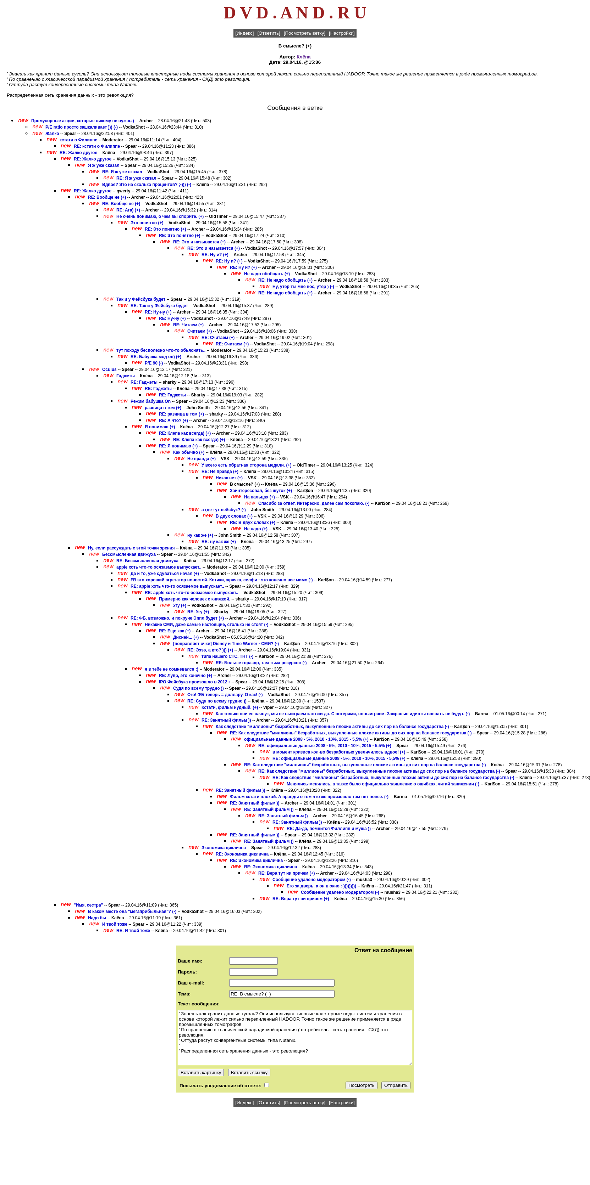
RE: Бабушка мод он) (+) (156, 356)
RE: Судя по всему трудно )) (217, 701)
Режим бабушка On (151, 401)
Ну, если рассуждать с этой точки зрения (131, 548)
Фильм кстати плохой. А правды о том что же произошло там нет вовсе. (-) (309, 796)
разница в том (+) (163, 407)
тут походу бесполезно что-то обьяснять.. (160, 350)
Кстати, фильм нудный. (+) (230, 707)
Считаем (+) (199, 331)
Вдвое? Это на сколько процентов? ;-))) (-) (146, 184)
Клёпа (303, 57)
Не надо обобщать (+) (267, 273)
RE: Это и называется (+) (199, 241)
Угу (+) (179, 605)
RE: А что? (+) (173, 420)
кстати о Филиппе (78, 139)
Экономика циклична (224, 847)
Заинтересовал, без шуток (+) (261, 490)
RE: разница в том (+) (181, 414)
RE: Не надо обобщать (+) (285, 280)
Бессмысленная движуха (129, 554)
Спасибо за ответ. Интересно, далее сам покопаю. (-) (314, 503)
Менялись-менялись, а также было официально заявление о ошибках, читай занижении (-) (383, 783)
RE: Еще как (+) (175, 630)
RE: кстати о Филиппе (97, 146)
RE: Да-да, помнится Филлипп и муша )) (329, 828)
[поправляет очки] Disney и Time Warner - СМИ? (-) (226, 643)
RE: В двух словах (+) (252, 522)
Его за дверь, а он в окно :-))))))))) (321, 886)
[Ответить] (268, 33)
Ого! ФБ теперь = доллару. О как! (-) (225, 694)
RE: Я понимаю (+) (178, 446)
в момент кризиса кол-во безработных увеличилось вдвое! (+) (338, 752)
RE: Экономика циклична (242, 854)
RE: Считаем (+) (218, 337)
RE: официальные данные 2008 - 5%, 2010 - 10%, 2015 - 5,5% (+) (324, 745)
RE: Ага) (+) (128, 210)
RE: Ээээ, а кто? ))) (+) (210, 650)
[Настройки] (342, 33)
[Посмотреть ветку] (304, 33)
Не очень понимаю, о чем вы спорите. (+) (160, 216)
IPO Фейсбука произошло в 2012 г (194, 681)
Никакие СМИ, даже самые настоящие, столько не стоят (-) (206, 624)
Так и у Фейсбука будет (140, 299)
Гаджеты (125, 375)
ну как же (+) (200, 535)
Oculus (109, 369)
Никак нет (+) (229, 477)
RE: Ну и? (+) (215, 254)
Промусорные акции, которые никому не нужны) (82, 120)
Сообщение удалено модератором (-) (311, 879)
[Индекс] (244, 33)
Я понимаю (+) (160, 426)
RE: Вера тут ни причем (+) (286, 873)
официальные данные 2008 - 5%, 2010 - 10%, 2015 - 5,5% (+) (306, 739)
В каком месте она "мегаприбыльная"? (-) (132, 911)
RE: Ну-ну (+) (158, 312)
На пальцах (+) (259, 497)
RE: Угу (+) (198, 611)
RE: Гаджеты (144, 382)
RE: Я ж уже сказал (122, 171)
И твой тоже (114, 924)
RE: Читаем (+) (188, 324)
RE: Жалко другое (78, 152)
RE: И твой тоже (133, 930)
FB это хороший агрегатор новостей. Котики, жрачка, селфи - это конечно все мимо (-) (222, 579)
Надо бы (97, 917)
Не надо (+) (256, 528)
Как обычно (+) (188, 452)
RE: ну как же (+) (219, 541)
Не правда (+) (201, 458)
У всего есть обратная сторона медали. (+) (247, 465)
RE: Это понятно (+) (165, 229)
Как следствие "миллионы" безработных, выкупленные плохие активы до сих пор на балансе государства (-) (332, 726)
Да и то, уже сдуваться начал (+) (165, 573)
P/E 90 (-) (154, 363)
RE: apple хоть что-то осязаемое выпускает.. (177, 586)
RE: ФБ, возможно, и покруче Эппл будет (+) (177, 618)
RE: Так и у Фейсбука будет (159, 305)
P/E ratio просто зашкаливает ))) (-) (81, 127)
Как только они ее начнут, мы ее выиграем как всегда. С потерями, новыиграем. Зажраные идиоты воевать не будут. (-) (343, 713)
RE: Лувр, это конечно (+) (185, 675)
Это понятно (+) (147, 222)
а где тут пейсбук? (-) (224, 509)
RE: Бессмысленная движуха (147, 560)
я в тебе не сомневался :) (171, 669)
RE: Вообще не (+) (107, 197)
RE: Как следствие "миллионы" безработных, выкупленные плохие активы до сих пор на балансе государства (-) (351, 732)
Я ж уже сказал (104, 165)
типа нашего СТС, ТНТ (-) (227, 656)
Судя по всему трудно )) (198, 688)
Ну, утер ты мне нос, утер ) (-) (303, 286)
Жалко (52, 133)
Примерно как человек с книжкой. (195, 599)
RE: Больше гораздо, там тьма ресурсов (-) (261, 662)
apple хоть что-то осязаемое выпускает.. (159, 567)
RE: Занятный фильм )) (226, 720)
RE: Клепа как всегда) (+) (185, 433)
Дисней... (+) (186, 637)
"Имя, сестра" (88, 905)
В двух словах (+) (234, 516)
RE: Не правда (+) (220, 471)
